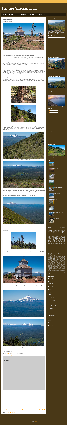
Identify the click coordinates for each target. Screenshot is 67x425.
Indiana (49, 257)
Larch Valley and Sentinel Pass (56, 298)
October (52, 291)
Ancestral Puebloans (57, 242)
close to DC (58, 236)
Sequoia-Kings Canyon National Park (55, 240)
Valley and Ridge (56, 245)
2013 (50, 325)
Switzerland (50, 245)
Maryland (49, 269)
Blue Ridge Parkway (52, 243)
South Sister (52, 310)
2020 (50, 286)
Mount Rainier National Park (58, 238)
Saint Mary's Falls (57, 206)
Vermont (60, 271)
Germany (54, 266)
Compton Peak (57, 218)
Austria (57, 262)
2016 (50, 320)
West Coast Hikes (22, 14)
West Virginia (57, 249)
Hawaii (64, 243)
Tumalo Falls (52, 308)
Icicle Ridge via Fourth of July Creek (56, 306)
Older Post (42, 410)
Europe (49, 266)
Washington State (54, 229)
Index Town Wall (57, 193)
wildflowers (50, 230)
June (51, 295)
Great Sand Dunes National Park (59, 256)
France (52, 266)
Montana (54, 259)
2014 (50, 323)
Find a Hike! (11, 14)
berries (52, 242)
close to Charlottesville (52, 237)
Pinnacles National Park (52, 254)
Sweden (52, 260)
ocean (63, 231)
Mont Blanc (53, 269)
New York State (52, 241)
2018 (50, 289)
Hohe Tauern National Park (52, 267)
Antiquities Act (52, 262)
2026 (50, 278)
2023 (50, 281)
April (51, 313)
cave (49, 261)
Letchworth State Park (61, 268)
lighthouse (52, 261)
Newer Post (6, 410)
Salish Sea (50, 249)
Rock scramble (56, 232)
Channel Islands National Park (53, 255)
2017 (50, 319)
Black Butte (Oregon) (54, 305)
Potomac (51, 244)
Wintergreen (59, 260)
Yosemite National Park (52, 239)
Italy (59, 267)
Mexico (51, 259)
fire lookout (7, 355)
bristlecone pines (62, 249)
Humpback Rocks (57, 168)
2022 (50, 283)
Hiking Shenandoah (19, 8)
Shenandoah (58, 231)
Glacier (63, 232)
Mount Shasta (57, 269)
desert (60, 233)
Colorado (51, 251)
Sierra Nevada (51, 236)
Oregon (11, 355)
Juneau (54, 258)
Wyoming (63, 272)
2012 (50, 327)
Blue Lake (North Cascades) (57, 200)
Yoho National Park (61, 273)
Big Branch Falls (57, 174)
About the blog (32, 14)
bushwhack (63, 242)
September (52, 292)
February (52, 315)
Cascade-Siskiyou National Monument (53, 265)
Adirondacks (60, 254)
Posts (50, 110)
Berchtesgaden (54, 264)
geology (50, 232)
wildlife (60, 245)
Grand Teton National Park (60, 266)
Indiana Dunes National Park (55, 257)
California (62, 227)
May (51, 312)
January (52, 317)
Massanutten (62, 253)
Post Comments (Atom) (12, 412)
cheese (49, 274)
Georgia (57, 252)
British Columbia (59, 243)
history (49, 233)
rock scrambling (56, 261)
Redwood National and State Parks (59, 244)
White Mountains (58, 272)
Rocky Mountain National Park (52, 270)
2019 (50, 288)
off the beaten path (58, 230)
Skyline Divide (52, 297)
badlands (63, 260)
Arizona (63, 245)
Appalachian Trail (61, 239)
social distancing (55, 233)
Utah (55, 236)
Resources (42, 14)
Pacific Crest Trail (59, 241)
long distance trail (53, 274)
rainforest (54, 250)
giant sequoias (50, 250)
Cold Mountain (57, 180)
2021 (50, 284)
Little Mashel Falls (53, 302)
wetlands (57, 274)
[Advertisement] (23, 399)
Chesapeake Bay (62, 265)
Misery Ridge (52, 303)
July (51, 294)
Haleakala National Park (55, 253)
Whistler (55, 260)
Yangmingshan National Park (53, 273)
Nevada (49, 238)
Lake (64, 229)
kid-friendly (63, 236)
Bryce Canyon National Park (60, 264)
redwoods (58, 235)
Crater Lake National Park (57, 251)
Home (4, 14)
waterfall (53, 231)
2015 (50, 322)
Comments (51, 112)
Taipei (58, 271)
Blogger (35, 421)
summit (14, 355)
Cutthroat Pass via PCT (58, 212)
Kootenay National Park (53, 268)
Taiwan (53, 249)
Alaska (64, 254)
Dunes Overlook (53, 300)
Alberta (58, 250)
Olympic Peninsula (61, 237)
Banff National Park (55, 263)
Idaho (57, 267)
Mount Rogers (59, 259)
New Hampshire (62, 269)
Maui (49, 244)
